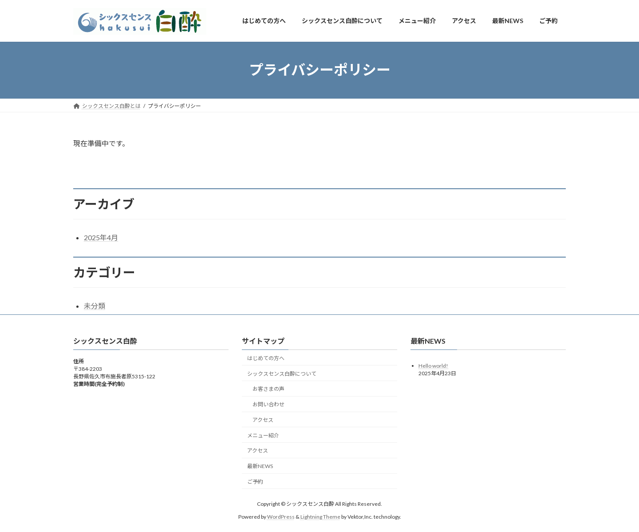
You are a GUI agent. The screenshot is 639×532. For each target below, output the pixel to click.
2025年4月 (101, 237)
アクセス (262, 420)
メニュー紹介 (263, 435)
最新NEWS (260, 466)
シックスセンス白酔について (281, 373)
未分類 (94, 306)
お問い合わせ (268, 404)
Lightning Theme (320, 516)
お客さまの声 (268, 389)
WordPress (281, 516)
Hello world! (433, 365)
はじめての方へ (265, 358)
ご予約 (255, 481)
